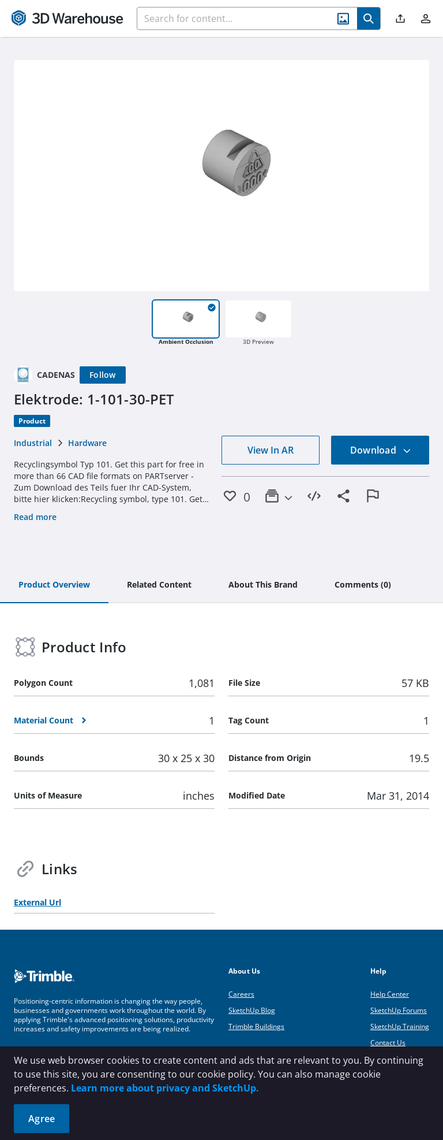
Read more (35, 516)
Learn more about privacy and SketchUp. (165, 1088)
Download (380, 450)
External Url (37, 902)
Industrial (33, 442)
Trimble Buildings (256, 1026)
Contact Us (388, 1043)
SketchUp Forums (398, 1010)
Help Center (389, 994)
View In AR (270, 450)
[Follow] (103, 375)
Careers (241, 994)
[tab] (54, 585)
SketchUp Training (399, 1026)
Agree (41, 1118)
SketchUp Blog (251, 1010)
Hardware (87, 442)
